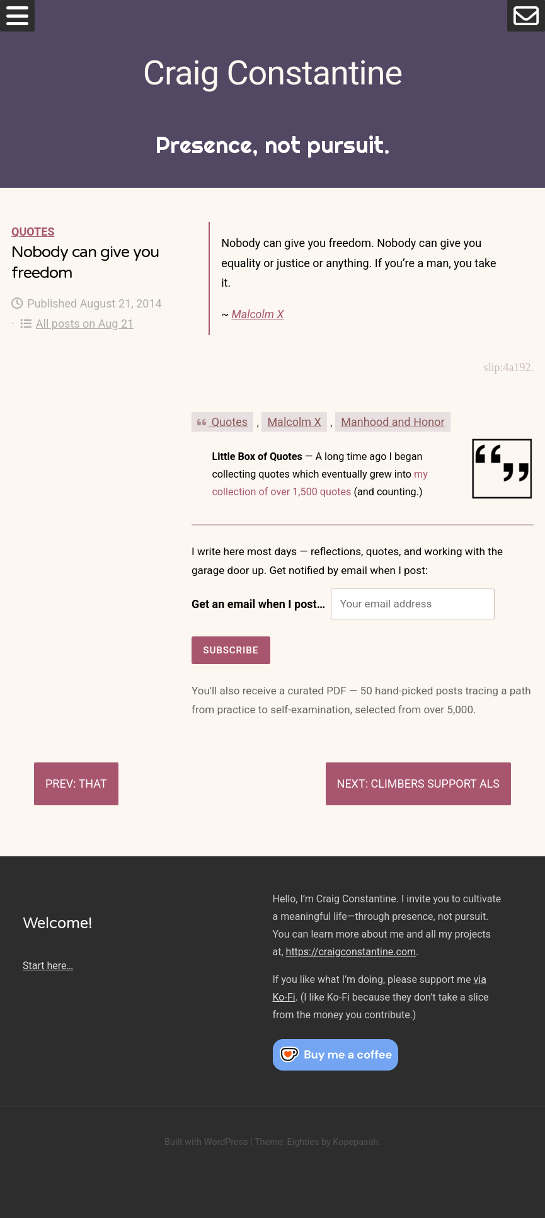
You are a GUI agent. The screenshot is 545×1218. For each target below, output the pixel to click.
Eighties (303, 1142)
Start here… (48, 966)
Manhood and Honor (392, 421)
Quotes (32, 231)
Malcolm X (257, 314)
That (93, 783)
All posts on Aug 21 (77, 323)
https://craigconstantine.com (351, 952)
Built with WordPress (206, 1142)
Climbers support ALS (435, 783)
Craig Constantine (272, 73)
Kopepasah (355, 1142)
